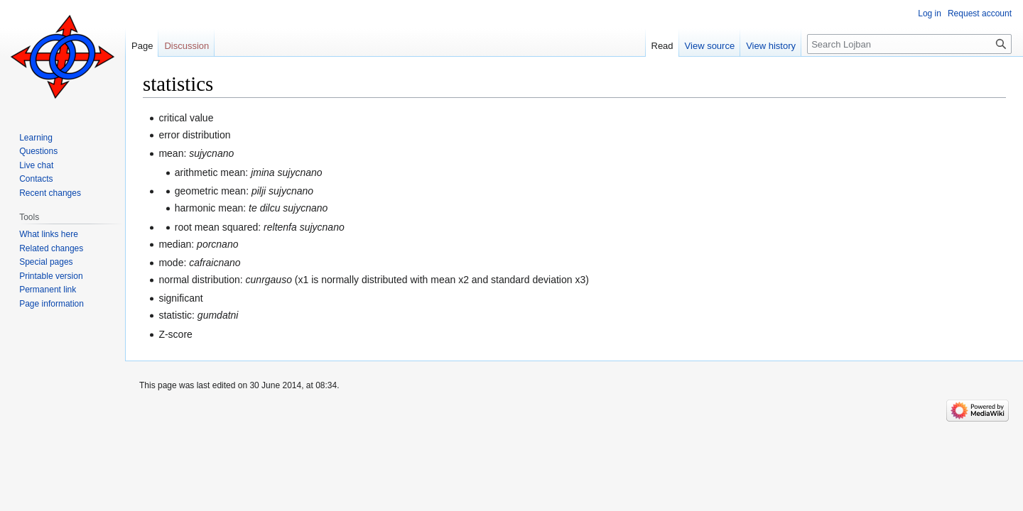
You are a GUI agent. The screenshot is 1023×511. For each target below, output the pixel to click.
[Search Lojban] (909, 44)
